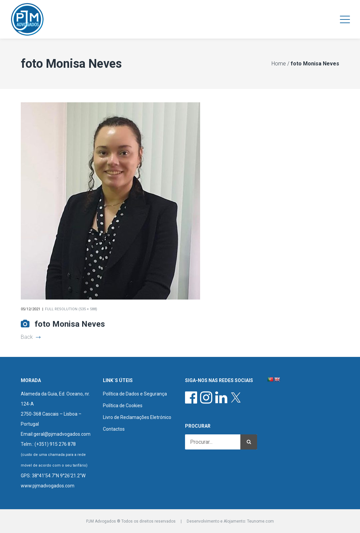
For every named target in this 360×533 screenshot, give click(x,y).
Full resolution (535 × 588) (71, 309)
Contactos (114, 429)
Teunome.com (260, 521)
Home (279, 63)
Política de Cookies (122, 405)
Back (30, 337)
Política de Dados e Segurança (135, 393)
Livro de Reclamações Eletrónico (137, 417)
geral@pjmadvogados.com (62, 434)
